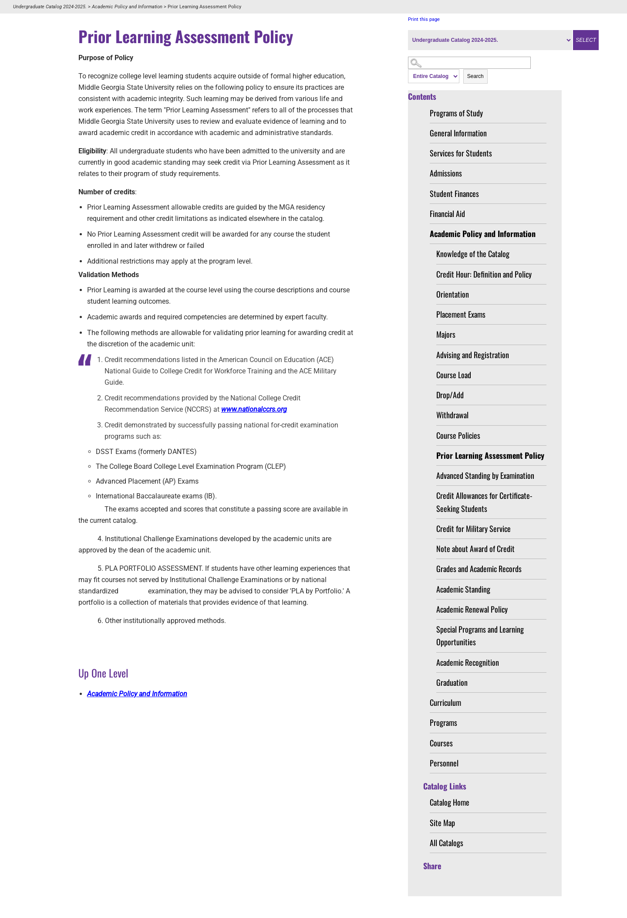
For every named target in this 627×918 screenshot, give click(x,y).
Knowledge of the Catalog (472, 253)
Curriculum (445, 702)
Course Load (453, 374)
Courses (441, 743)
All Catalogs (446, 842)
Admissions (446, 173)
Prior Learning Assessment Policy (490, 455)
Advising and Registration (472, 354)
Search (475, 76)
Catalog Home (449, 802)
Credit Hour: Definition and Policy (484, 274)
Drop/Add (450, 394)
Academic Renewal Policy (472, 609)
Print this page (424, 19)
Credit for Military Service (473, 528)
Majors (445, 334)
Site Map (442, 822)
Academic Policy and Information (127, 7)
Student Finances (454, 193)
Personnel (444, 763)
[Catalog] (490, 40)
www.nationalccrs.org (254, 409)
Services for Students (461, 153)
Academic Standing (463, 589)
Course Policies (458, 435)
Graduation (452, 682)
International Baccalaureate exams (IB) (155, 496)
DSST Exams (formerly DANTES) (146, 451)
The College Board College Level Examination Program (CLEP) (191, 466)
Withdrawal (452, 414)
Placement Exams (460, 314)
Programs (443, 722)
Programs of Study (456, 113)
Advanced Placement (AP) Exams (147, 481)
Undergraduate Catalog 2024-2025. (50, 7)
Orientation (452, 294)
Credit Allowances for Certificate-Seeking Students (484, 502)
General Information (458, 133)
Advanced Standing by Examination (485, 475)
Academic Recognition (467, 662)
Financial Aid (447, 213)
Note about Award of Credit (475, 548)
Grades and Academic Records (479, 568)
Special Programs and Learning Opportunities (480, 635)
